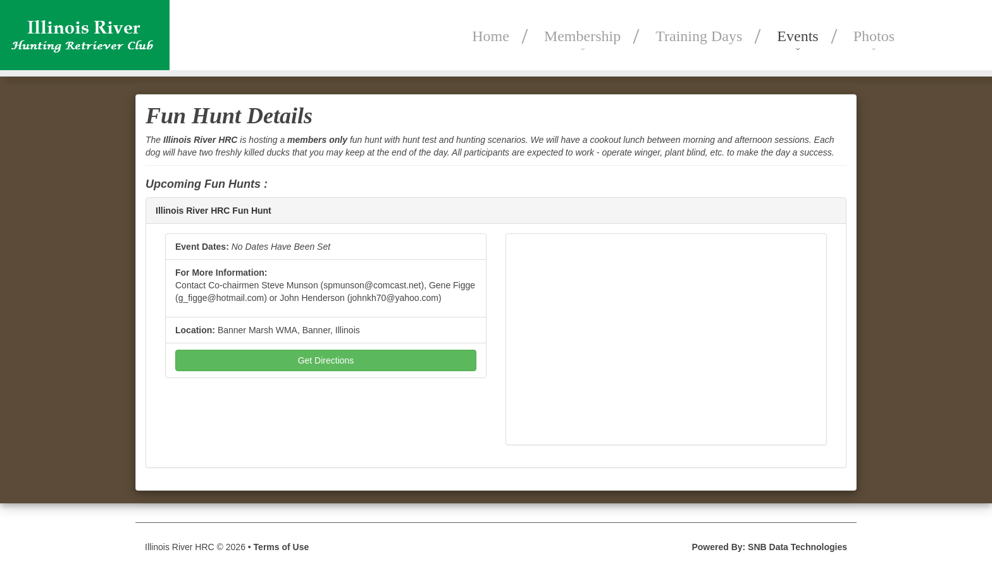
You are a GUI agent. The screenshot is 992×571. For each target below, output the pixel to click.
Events (797, 36)
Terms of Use (281, 547)
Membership (582, 36)
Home (490, 36)
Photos (874, 36)
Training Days (698, 36)
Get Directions (326, 360)
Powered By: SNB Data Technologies (769, 547)
